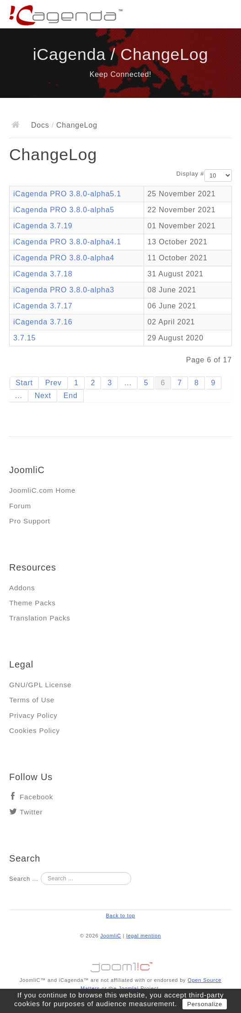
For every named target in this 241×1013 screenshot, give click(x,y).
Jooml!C (121, 965)
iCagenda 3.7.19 (42, 226)
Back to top (120, 915)
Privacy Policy (33, 715)
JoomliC (110, 935)
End (71, 395)
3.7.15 (24, 338)
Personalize (204, 1004)
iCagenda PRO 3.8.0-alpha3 (63, 290)
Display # (190, 173)
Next (43, 395)
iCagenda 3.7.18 (42, 274)
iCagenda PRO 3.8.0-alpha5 (63, 210)
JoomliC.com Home (42, 490)
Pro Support (29, 521)
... (128, 383)
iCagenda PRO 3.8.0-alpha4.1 (67, 242)
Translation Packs (39, 618)
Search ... (23, 878)
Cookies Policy (34, 730)
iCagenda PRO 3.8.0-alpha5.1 (67, 194)
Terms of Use (31, 700)
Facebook (36, 796)
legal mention (143, 935)
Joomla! (128, 988)
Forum (20, 506)
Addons (22, 588)
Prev (53, 383)
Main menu (225, 16)
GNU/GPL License (40, 685)
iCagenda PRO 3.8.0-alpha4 (63, 258)
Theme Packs (32, 603)
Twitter (31, 811)
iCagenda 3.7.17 (42, 306)
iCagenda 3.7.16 (42, 322)
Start (24, 383)
